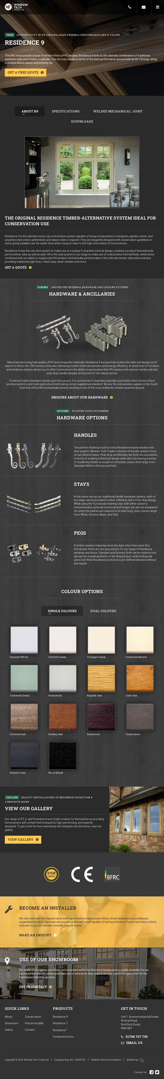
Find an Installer (34, 1023)
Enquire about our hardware (79, 397)
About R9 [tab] (30, 111)
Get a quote (16, 267)
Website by (135, 1060)
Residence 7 (60, 1023)
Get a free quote (23, 72)
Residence (60, 1030)
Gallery (9, 1029)
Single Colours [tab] (62, 611)
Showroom (11, 1023)
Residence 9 (60, 1016)
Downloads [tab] (82, 121)
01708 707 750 (134, 1037)
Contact (30, 1029)
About (8, 1016)
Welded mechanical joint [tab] (117, 111)
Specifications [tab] (66, 111)
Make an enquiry (35, 935)
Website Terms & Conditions (106, 1060)
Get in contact (33, 987)
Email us (131, 1043)
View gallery (20, 839)
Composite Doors (63, 1036)
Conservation (33, 1016)
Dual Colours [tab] (103, 611)
